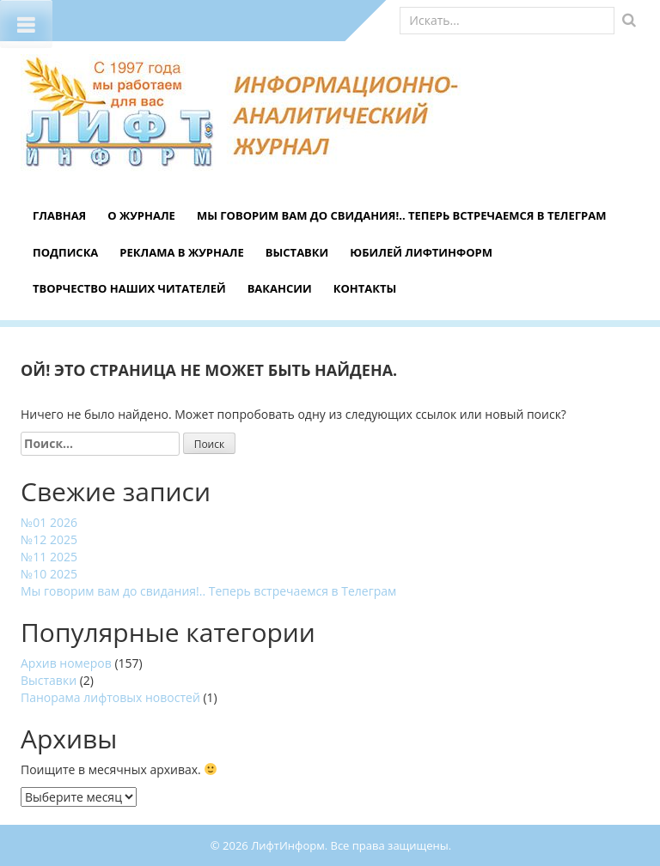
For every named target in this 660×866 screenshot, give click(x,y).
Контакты (365, 288)
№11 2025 (49, 556)
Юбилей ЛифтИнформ (421, 252)
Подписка (65, 252)
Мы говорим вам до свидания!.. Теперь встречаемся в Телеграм (402, 215)
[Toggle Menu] (26, 24)
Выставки (297, 252)
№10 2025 (49, 574)
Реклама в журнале (181, 252)
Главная (59, 215)
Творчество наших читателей (129, 288)
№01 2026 (49, 522)
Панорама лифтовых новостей (110, 697)
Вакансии (280, 288)
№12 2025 (49, 539)
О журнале (141, 215)
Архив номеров (66, 663)
